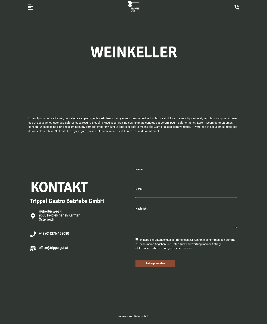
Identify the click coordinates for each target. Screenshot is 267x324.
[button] (30, 7)
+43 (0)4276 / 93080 (54, 233)
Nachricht (141, 208)
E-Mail (139, 189)
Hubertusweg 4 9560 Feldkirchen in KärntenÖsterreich (59, 215)
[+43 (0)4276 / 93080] (33, 234)
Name (139, 169)
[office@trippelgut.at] (33, 248)
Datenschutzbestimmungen (171, 239)
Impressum (125, 316)
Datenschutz (142, 316)
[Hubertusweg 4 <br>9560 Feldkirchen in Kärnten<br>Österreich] (33, 216)
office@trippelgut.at (53, 248)
